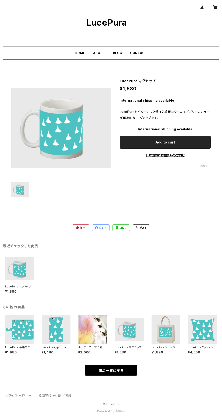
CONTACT (138, 53)
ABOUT (99, 53)
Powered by (111, 411)
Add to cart (165, 142)
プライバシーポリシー (19, 395)
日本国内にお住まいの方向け (165, 155)
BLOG (117, 53)
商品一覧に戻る (111, 370)
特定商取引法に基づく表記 (55, 395)
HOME (80, 53)
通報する (205, 166)
